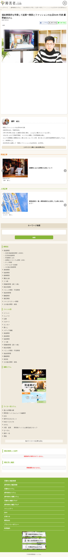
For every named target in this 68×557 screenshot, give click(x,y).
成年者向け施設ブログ (11, 504)
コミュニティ (8, 508)
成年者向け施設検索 (10, 484)
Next (65, 170)
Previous (2, 170)
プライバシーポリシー (11, 524)
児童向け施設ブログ (10, 500)
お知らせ (7, 516)
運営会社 (7, 520)
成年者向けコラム (10, 492)
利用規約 (7, 528)
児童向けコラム (9, 488)
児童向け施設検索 (10, 480)
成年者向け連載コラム (11, 496)
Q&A (5, 512)
